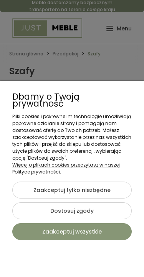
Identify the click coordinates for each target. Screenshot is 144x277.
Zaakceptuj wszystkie (72, 231)
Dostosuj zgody (72, 211)
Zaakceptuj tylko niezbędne (72, 190)
